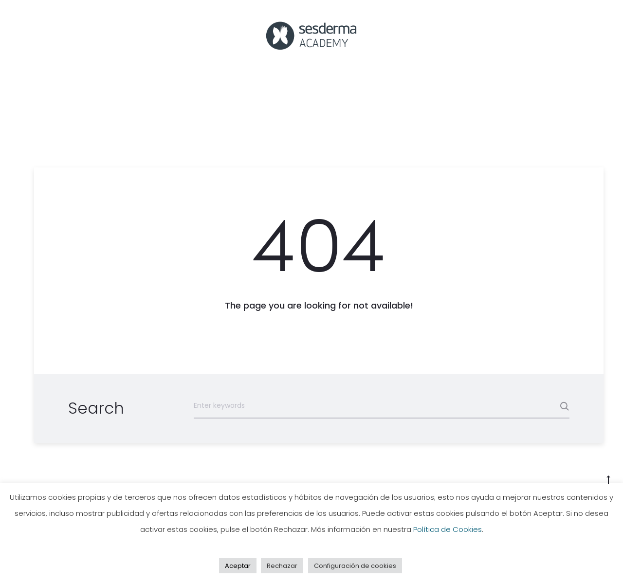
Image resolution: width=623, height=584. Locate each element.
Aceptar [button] (238, 565)
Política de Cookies (447, 529)
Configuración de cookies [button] (355, 565)
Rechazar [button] (282, 565)
